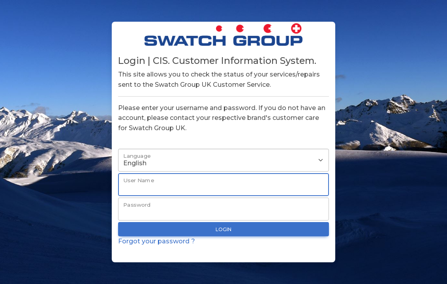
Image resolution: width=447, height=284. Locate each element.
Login (223, 229)
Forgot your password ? (156, 241)
